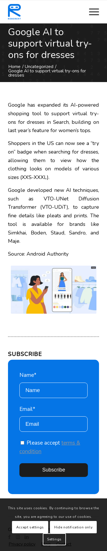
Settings (54, 539)
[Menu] (91, 11)
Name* (53, 384)
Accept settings (30, 527)
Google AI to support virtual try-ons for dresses (50, 43)
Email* (53, 418)
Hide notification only (73, 527)
